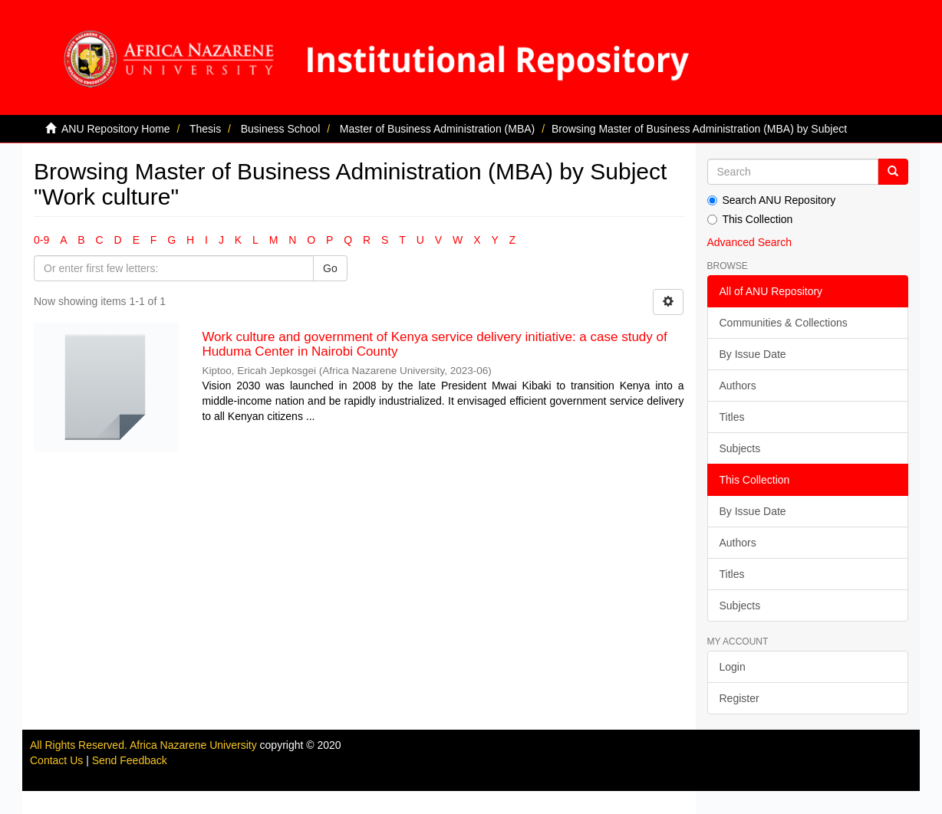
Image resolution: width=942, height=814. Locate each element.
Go (330, 268)
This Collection (750, 219)
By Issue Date (753, 354)
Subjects (740, 448)
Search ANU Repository (771, 200)
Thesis (205, 129)
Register (739, 698)
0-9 (41, 240)
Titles (732, 417)
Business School (281, 129)
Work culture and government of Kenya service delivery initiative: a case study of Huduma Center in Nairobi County (434, 344)
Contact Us (56, 760)
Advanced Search (749, 242)
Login (733, 667)
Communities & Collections (784, 323)
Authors (738, 385)
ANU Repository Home (115, 129)
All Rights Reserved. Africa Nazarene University (145, 745)
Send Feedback (129, 760)
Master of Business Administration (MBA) (437, 129)
